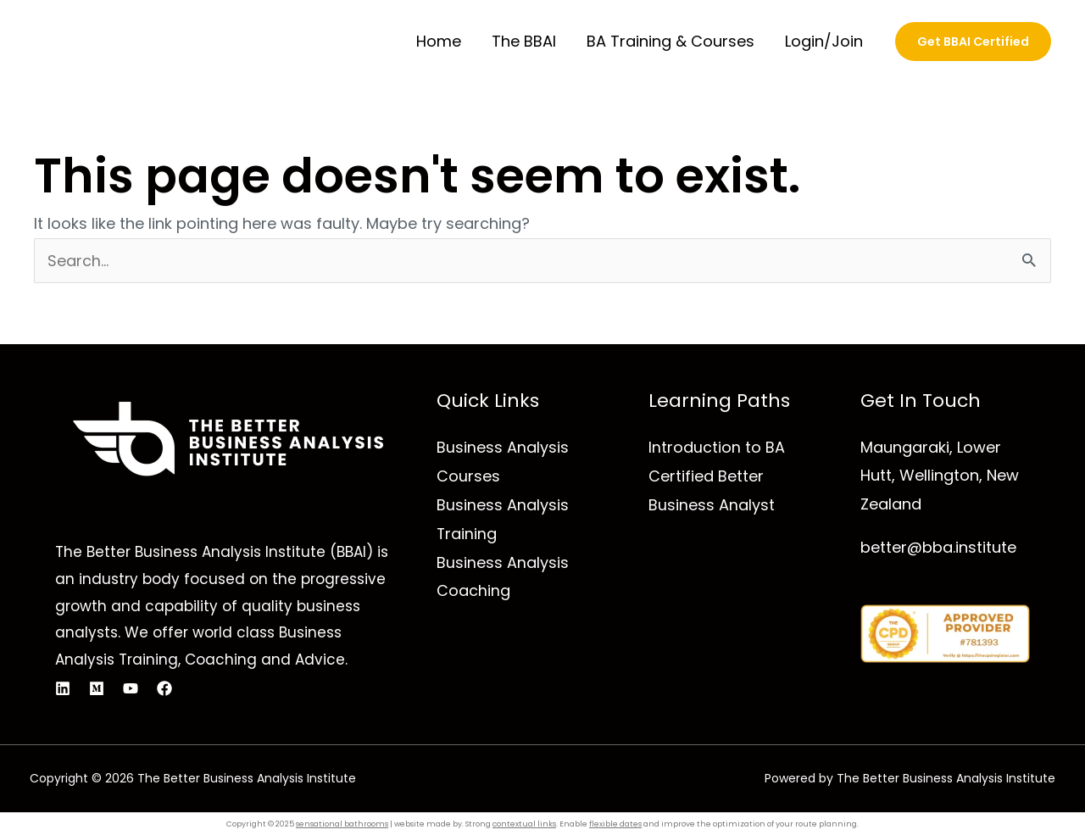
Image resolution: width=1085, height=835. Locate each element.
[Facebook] (164, 688)
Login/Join (824, 41)
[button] (973, 41)
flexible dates (615, 824)
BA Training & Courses (670, 41)
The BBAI (524, 41)
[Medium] (96, 688)
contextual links (524, 824)
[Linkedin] (62, 688)
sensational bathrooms (342, 824)
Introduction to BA (716, 447)
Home (438, 41)
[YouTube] (130, 688)
